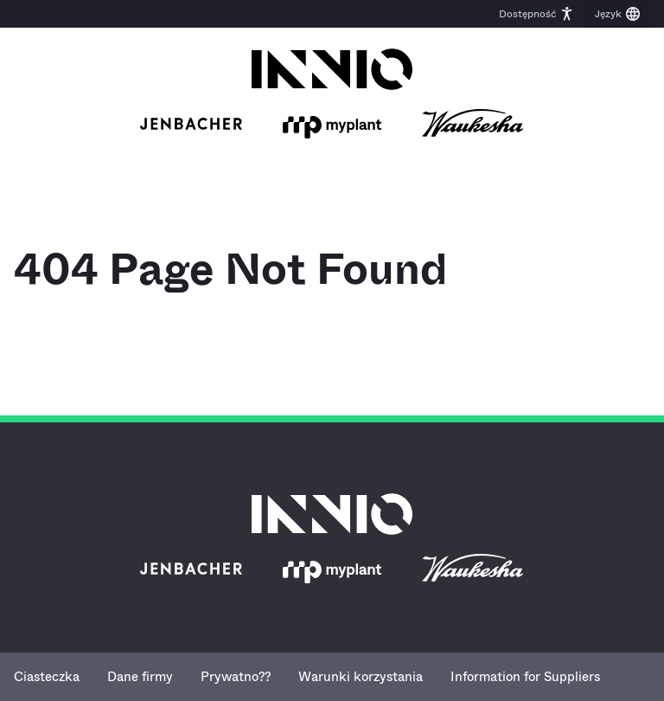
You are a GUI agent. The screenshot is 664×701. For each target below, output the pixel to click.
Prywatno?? (236, 676)
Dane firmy (140, 676)
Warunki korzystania (360, 676)
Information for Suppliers (525, 676)
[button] (536, 14)
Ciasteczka (47, 676)
